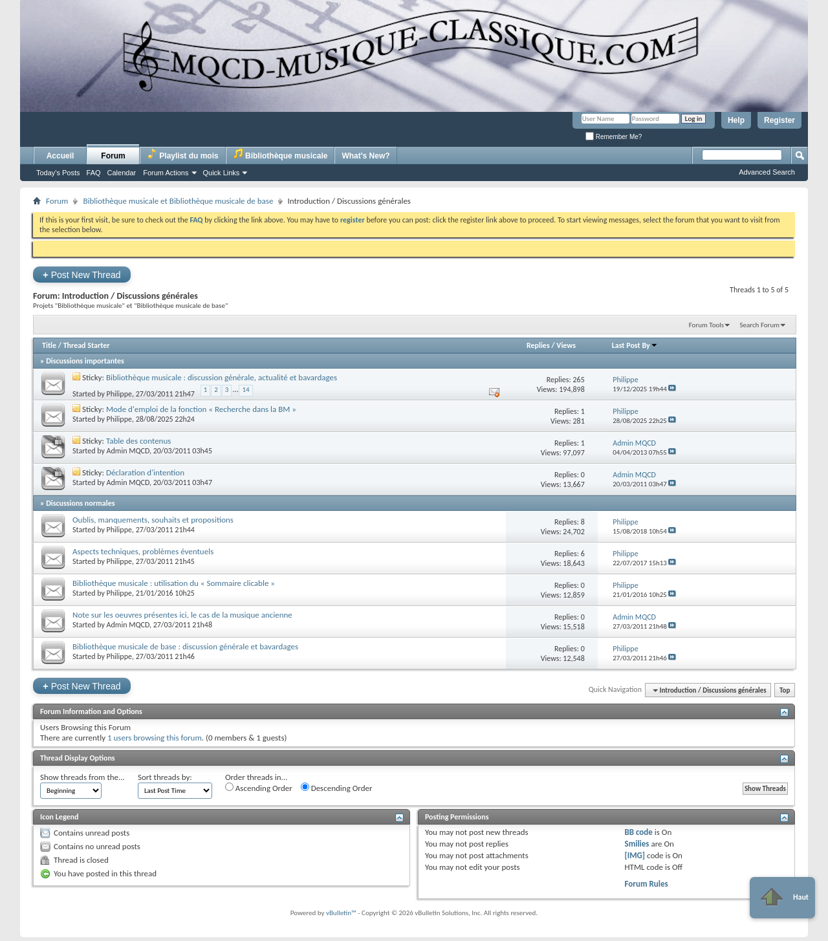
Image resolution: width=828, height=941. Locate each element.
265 (578, 379)
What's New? (365, 155)
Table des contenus (138, 441)
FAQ (94, 173)
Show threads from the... (82, 777)
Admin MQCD (128, 450)
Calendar (121, 173)
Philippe (119, 393)
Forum (113, 155)
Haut (782, 897)
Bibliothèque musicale (280, 154)
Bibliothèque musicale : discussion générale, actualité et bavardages (221, 377)
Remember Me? (613, 136)
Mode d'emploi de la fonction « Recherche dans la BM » (201, 409)
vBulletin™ (341, 913)
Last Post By (635, 345)
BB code (638, 832)
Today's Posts (58, 173)
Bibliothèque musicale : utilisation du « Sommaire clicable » (173, 583)
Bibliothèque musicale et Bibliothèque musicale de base (178, 201)
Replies (538, 345)
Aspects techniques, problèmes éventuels (142, 551)
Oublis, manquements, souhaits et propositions (153, 520)
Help (736, 120)
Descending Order (337, 788)
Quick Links (221, 173)
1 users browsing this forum (154, 737)
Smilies (636, 844)
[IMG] (634, 855)
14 (245, 389)
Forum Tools (706, 325)
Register (779, 120)
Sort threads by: (165, 777)
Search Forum (760, 325)
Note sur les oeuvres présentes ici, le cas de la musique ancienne (182, 615)
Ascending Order (258, 788)
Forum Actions (165, 173)
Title (49, 345)
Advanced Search (767, 172)
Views (566, 345)
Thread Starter (86, 345)
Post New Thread (82, 274)
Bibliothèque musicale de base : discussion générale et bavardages (185, 646)
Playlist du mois (183, 154)
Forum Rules (646, 884)
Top (784, 690)
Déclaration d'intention (145, 472)
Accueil (60, 155)
